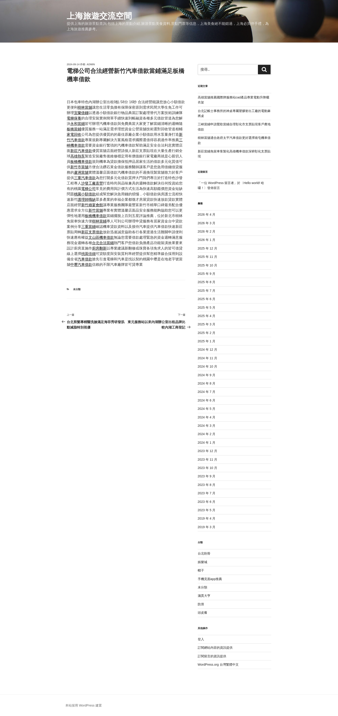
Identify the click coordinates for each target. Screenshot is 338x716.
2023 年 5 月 (207, 510)
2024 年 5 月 (207, 408)
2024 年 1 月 (207, 442)
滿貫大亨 (204, 595)
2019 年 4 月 (207, 518)
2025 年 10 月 (207, 265)
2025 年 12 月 (207, 248)
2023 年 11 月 (207, 459)
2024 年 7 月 (207, 392)
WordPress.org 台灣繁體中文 (218, 664)
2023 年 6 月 (207, 502)
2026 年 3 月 (207, 223)
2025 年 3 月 (207, 324)
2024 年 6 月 (207, 400)
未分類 (77, 289)
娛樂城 (202, 562)
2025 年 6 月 (207, 299)
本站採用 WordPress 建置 (83, 705)
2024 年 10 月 (207, 366)
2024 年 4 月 (207, 417)
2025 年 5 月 (207, 307)
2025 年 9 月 (207, 273)
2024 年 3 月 (207, 425)
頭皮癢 (202, 612)
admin (91, 64)
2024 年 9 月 (207, 375)
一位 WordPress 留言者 (217, 183)
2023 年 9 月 (207, 476)
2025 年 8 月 (207, 282)
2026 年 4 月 (207, 214)
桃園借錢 (88, 254)
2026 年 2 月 (207, 231)
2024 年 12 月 (207, 349)
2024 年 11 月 (207, 358)
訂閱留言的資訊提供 (212, 656)
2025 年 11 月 (207, 257)
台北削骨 (204, 553)
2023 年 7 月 (207, 493)
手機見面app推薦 (210, 579)
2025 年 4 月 (207, 316)
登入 (201, 639)
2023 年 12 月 (207, 451)
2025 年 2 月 (207, 333)
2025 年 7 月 (207, 290)
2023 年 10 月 (207, 468)
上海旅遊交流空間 (99, 16)
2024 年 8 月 (207, 383)
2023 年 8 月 (207, 485)
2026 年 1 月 (207, 240)
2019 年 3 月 (207, 527)
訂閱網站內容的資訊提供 (215, 647)
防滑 (201, 604)
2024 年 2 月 (207, 434)
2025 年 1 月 (207, 341)
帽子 (201, 570)
